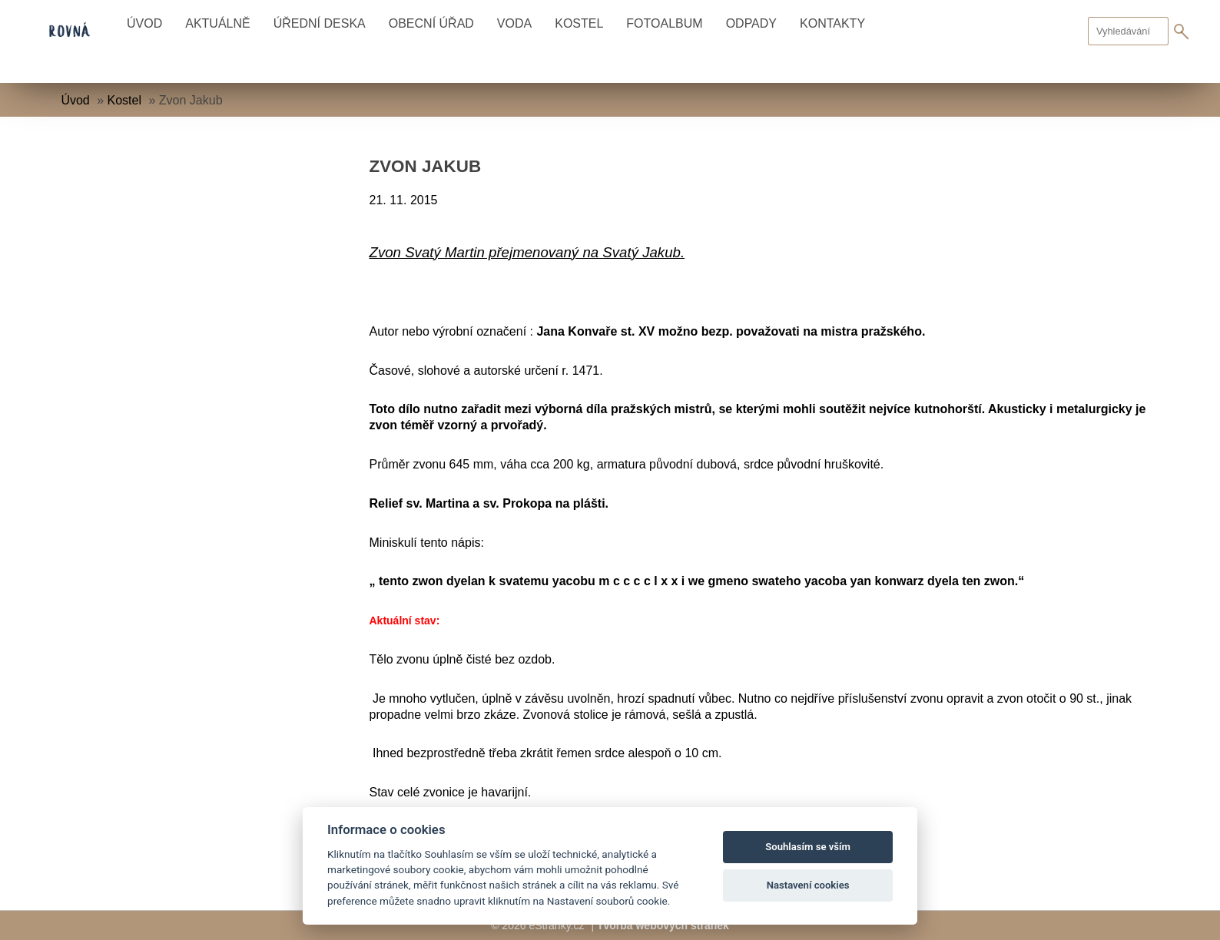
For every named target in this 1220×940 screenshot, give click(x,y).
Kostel (579, 23)
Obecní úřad (431, 23)
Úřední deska (320, 23)
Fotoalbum (664, 23)
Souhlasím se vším (807, 846)
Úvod (144, 23)
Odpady (751, 23)
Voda (514, 23)
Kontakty (832, 23)
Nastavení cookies (808, 885)
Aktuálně (217, 23)
